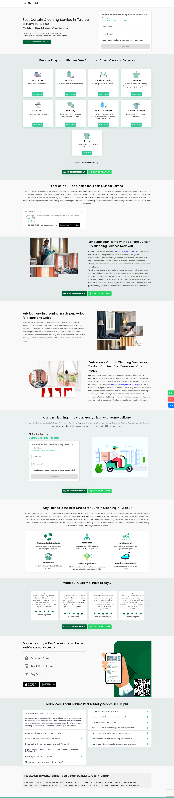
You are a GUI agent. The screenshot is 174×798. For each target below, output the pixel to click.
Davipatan (134, 785)
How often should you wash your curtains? (54, 733)
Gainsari (69, 782)
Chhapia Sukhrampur (131, 782)
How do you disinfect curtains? (54, 756)
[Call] (171, 399)
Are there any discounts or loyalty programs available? (120, 745)
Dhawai (90, 785)
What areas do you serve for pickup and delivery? (120, 739)
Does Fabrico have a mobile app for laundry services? (120, 728)
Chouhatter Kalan (49, 785)
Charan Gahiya (101, 782)
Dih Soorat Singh (102, 785)
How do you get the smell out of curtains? (120, 717)
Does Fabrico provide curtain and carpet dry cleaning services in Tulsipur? (54, 750)
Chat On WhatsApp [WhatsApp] (100, 172)
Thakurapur (50, 782)
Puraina (60, 782)
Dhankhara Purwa (77, 785)
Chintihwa (28, 785)
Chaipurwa (29, 782)
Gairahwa (124, 785)
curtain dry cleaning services (126, 251)
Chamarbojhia (87, 782)
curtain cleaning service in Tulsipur (125, 384)
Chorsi (37, 785)
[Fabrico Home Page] (30, 3)
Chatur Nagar (115, 782)
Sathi (76, 782)
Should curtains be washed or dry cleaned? (54, 762)
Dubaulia (114, 785)
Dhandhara (63, 785)
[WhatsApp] (171, 392)
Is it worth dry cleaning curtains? (120, 723)
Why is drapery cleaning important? (54, 713)
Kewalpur (40, 782)
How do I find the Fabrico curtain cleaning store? (120, 734)
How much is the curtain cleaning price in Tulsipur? (54, 744)
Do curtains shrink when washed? (120, 712)
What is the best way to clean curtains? (54, 738)
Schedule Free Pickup (74, 172)
